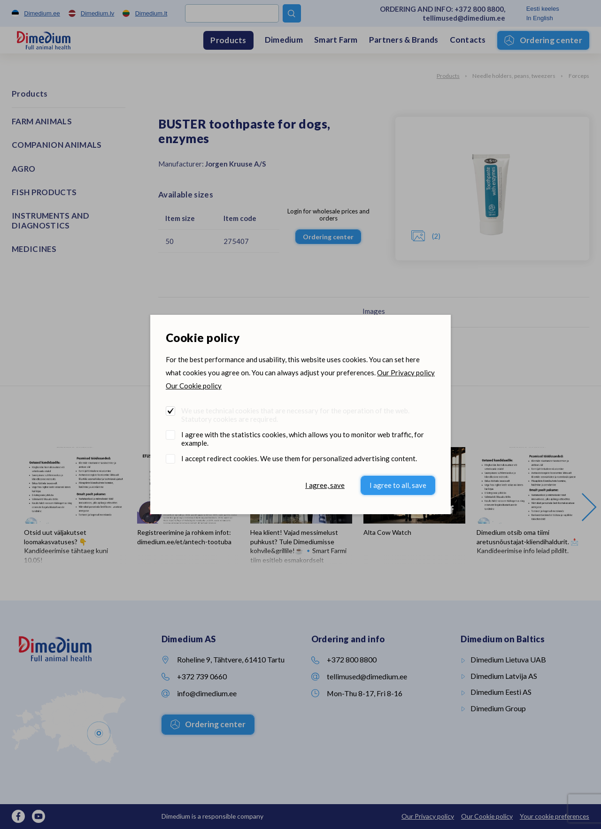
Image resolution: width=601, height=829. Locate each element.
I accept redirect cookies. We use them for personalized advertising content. (299, 458)
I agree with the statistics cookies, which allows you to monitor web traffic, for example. (302, 438)
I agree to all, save (398, 485)
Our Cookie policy (194, 385)
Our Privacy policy (406, 372)
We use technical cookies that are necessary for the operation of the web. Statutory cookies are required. (295, 414)
